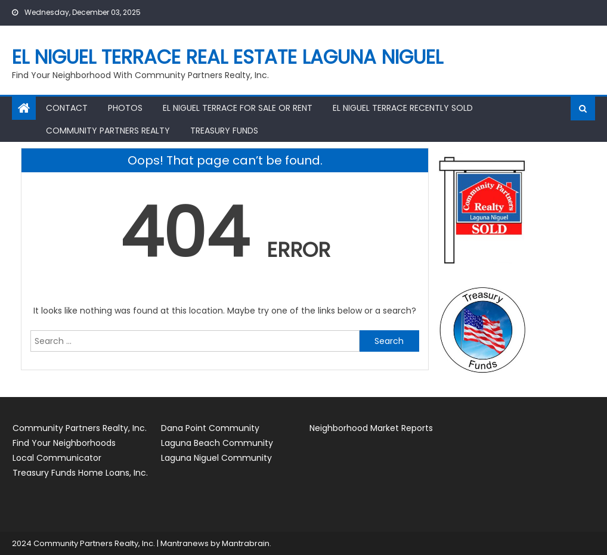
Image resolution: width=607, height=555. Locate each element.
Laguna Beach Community (217, 443)
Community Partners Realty (108, 131)
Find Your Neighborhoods (64, 443)
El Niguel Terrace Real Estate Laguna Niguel (227, 57)
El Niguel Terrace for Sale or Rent (237, 108)
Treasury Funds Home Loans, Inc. (80, 473)
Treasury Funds (224, 131)
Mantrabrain (246, 543)
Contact (67, 108)
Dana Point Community (210, 428)
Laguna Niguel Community (216, 458)
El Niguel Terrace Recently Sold (403, 108)
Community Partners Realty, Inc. (80, 428)
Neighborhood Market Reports (371, 428)
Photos (125, 108)
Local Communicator (57, 458)
